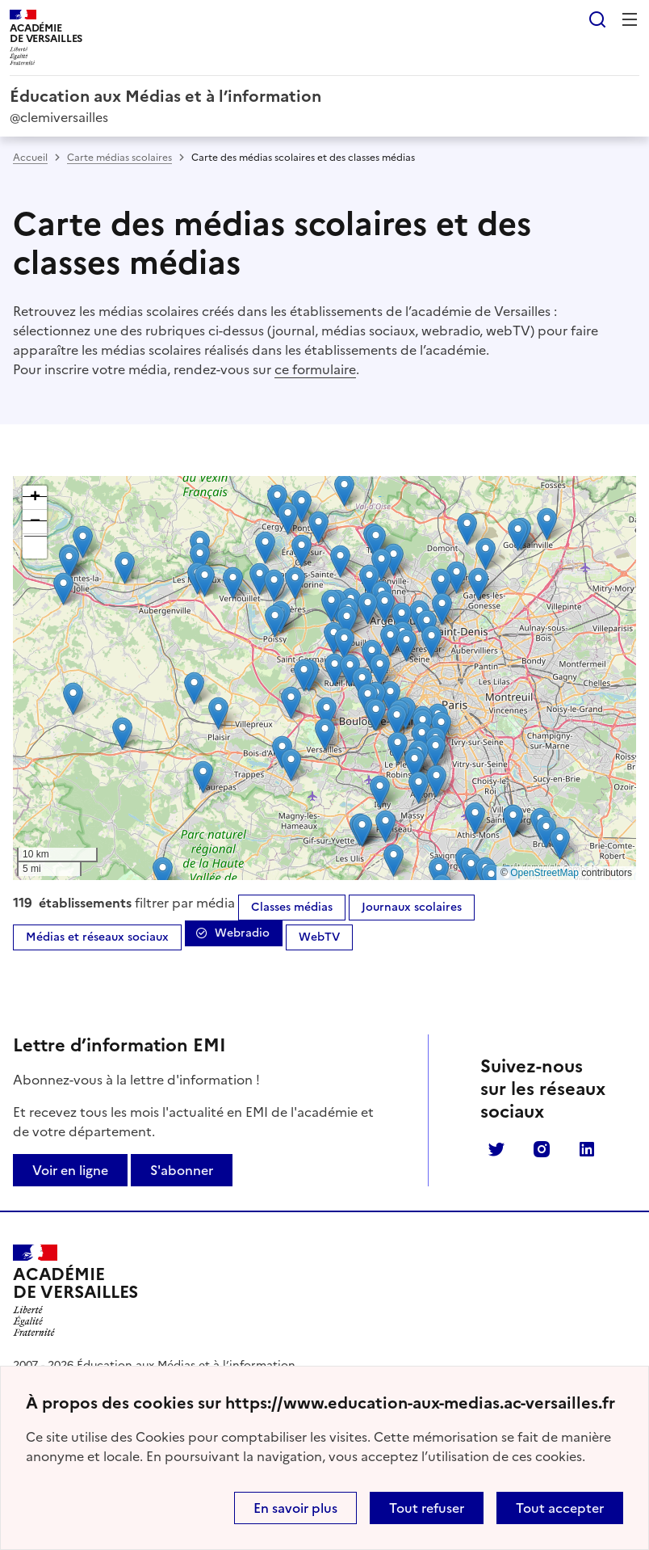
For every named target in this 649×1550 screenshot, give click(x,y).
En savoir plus (295, 1508)
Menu (629, 19)
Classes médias (292, 907)
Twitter (496, 1149)
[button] (200, 558)
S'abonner (181, 1170)
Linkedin (587, 1149)
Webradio (242, 933)
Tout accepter (560, 1508)
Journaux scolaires (412, 907)
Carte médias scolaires (119, 157)
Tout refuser (426, 1508)
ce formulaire (315, 369)
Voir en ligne (70, 1170)
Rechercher (597, 19)
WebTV (319, 937)
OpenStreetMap (544, 872)
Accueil (30, 157)
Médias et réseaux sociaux (97, 937)
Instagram (541, 1149)
